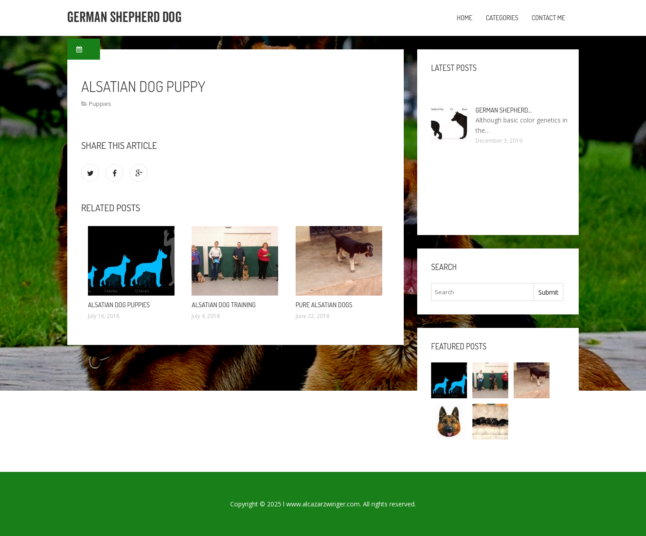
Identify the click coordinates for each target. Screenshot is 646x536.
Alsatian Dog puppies (119, 305)
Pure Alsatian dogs (324, 305)
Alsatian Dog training (224, 305)
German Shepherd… (504, 110)
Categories (502, 17)
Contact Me (548, 17)
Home (464, 17)
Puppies (100, 104)
